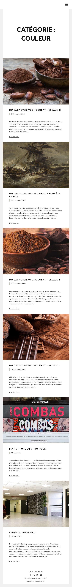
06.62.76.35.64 (36, 571)
